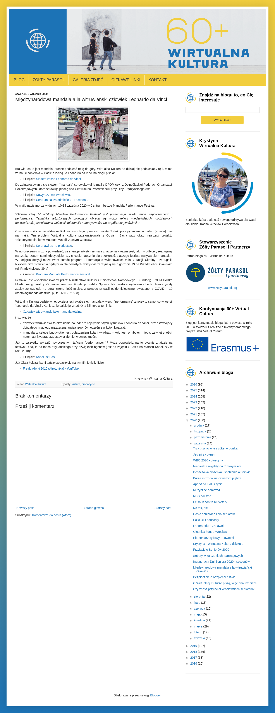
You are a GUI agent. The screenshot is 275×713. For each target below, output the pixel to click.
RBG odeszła (202, 496)
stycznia (200, 638)
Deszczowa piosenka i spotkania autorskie (222, 472)
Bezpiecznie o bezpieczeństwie (214, 577)
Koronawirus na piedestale (54, 245)
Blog (19, 80)
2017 (194, 657)
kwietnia (200, 620)
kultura (76, 384)
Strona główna (94, 508)
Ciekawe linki (125, 80)
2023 (194, 402)
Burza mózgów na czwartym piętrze (217, 478)
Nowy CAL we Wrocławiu (53, 195)
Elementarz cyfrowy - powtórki (213, 538)
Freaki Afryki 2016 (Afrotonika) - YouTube (51, 368)
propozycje (88, 384)
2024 (194, 396)
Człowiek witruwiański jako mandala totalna (52, 311)
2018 (194, 651)
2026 (194, 384)
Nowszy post (25, 508)
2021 (194, 414)
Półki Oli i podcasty (206, 520)
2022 (194, 408)
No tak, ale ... (202, 508)
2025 (194, 390)
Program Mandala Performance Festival (63, 274)
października (203, 437)
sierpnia (199, 596)
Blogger (155, 695)
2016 (194, 663)
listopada (200, 431)
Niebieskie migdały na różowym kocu (218, 466)
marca (198, 626)
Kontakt (157, 80)
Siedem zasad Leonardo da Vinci (58, 179)
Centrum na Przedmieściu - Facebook (61, 200)
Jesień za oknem (204, 454)
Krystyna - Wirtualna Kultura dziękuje (218, 543)
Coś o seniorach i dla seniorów (214, 514)
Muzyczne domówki (206, 490)
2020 (194, 420)
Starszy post (163, 508)
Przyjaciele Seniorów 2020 (211, 549)
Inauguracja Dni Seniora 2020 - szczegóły (221, 561)
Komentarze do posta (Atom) (51, 515)
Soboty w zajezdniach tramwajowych (218, 555)
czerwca (200, 608)
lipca (197, 602)
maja (197, 614)
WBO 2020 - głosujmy (208, 460)
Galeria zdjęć (88, 80)
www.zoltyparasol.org (222, 288)
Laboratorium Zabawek (208, 526)
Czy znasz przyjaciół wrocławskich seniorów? (223, 589)
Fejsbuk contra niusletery (210, 502)
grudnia (199, 425)
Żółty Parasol (49, 80)
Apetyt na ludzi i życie (208, 484)
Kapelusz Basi (45, 357)
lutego (198, 632)
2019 (194, 646)
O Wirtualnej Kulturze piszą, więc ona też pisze (225, 583)
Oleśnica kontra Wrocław (210, 531)
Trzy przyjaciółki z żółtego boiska (215, 448)
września (200, 443)
